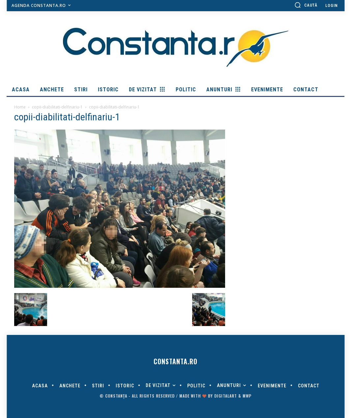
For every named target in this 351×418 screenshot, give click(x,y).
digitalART (225, 396)
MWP (247, 396)
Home (20, 107)
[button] (305, 5)
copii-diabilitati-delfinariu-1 (57, 107)
